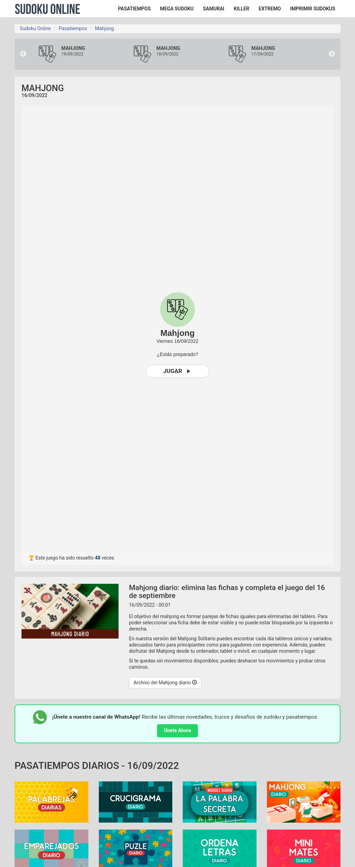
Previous (23, 54)
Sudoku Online (47, 8)
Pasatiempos (73, 28)
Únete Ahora (177, 730)
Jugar (177, 371)
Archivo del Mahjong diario (165, 682)
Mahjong (104, 28)
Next (331, 54)
